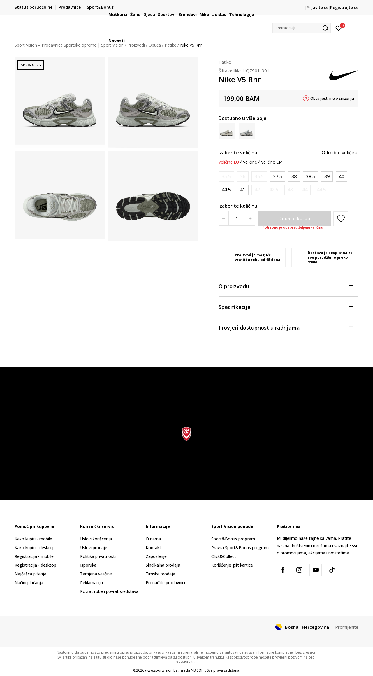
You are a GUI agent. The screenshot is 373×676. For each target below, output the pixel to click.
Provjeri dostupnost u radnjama (286, 327)
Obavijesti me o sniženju (332, 98)
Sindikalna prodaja (163, 565)
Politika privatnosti (98, 556)
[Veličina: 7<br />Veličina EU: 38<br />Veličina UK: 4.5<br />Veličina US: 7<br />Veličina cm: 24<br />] (294, 176)
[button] (301, 28)
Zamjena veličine (96, 574)
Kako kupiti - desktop (35, 547)
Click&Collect (223, 556)
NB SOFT (198, 670)
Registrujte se (344, 7)
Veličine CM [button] (272, 162)
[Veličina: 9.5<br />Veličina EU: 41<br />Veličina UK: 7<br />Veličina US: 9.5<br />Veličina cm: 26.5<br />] (243, 190)
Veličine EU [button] (229, 162)
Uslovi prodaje (93, 547)
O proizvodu (286, 286)
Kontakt (153, 547)
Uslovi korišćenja (96, 539)
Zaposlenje (156, 556)
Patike (225, 62)
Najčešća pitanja (30, 574)
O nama (153, 539)
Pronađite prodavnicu (166, 582)
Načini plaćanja (29, 582)
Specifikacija (286, 306)
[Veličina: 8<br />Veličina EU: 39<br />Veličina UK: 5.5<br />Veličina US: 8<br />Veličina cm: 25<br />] (327, 176)
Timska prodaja (160, 574)
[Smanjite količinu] (224, 218)
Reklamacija (91, 582)
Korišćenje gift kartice (232, 565)
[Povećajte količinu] (250, 218)
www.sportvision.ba (161, 670)
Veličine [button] (250, 162)
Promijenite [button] (346, 627)
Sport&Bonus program (233, 539)
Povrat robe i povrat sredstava (109, 591)
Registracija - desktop (35, 565)
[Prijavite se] (338, 27)
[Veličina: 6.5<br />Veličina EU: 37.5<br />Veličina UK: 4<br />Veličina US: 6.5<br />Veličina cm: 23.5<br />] (277, 176)
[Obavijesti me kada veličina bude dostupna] (226, 176)
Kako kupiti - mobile (33, 539)
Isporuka (88, 565)
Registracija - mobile (34, 556)
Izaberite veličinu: (238, 152)
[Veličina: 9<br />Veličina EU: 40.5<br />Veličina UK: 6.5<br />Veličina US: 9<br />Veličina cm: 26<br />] (226, 190)
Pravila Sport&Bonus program (240, 547)
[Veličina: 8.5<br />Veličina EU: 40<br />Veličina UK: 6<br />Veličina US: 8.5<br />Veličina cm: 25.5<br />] (341, 176)
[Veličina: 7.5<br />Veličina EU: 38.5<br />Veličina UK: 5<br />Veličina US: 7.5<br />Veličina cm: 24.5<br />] (310, 176)
